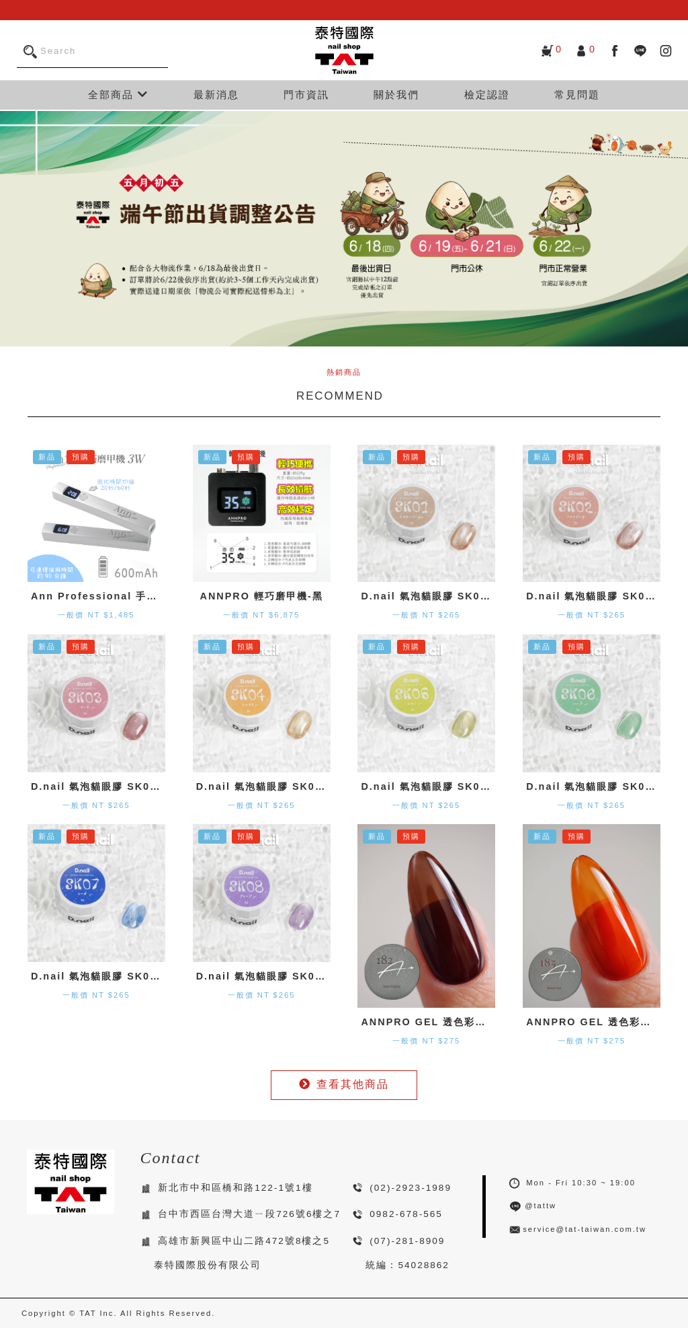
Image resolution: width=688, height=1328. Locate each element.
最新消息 (216, 94)
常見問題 (577, 94)
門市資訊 (306, 94)
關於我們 (396, 94)
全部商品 (118, 94)
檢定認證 (487, 94)
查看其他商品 (344, 1084)
